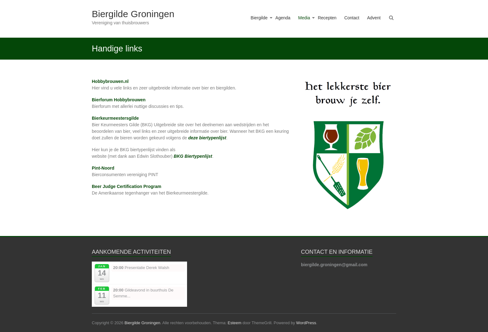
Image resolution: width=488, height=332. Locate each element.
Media (304, 17)
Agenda (282, 17)
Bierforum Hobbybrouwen (119, 99)
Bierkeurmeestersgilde (115, 118)
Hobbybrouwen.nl (110, 81)
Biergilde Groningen (133, 14)
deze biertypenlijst (207, 137)
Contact (351, 17)
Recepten (327, 17)
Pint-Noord (103, 168)
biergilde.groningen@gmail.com (334, 264)
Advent (374, 17)
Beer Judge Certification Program (126, 186)
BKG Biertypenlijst (193, 156)
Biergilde (259, 17)
